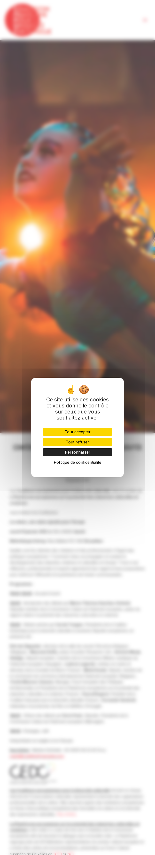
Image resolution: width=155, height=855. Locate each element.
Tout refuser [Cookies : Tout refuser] (77, 442)
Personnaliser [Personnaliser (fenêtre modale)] (77, 452)
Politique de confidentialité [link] (77, 462)
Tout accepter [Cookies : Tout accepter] (78, 431)
